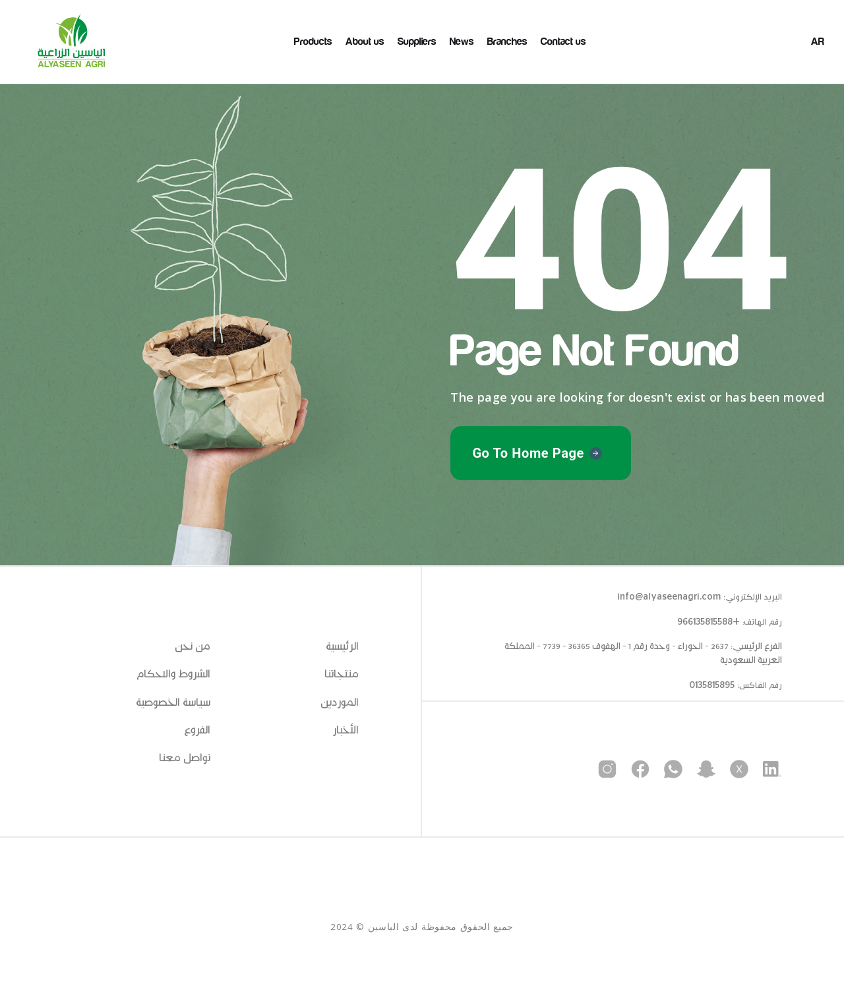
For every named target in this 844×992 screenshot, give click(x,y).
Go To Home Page (528, 453)
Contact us (563, 41)
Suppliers (417, 41)
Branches (507, 41)
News (462, 41)
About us (365, 41)
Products (313, 41)
